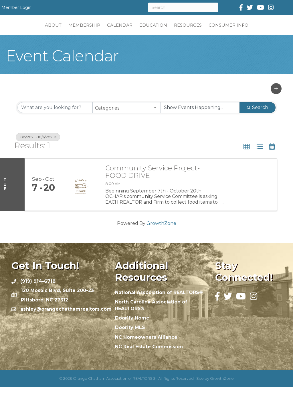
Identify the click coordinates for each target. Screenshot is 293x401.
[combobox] (126, 121)
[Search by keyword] (54, 121)
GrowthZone (161, 237)
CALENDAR (85, 31)
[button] (276, 102)
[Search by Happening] (200, 121)
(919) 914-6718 (38, 295)
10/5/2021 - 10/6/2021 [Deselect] (38, 151)
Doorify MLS (130, 341)
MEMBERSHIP (50, 31)
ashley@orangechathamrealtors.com (66, 323)
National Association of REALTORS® (159, 306)
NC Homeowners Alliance (146, 351)
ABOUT (19, 31)
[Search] (183, 7)
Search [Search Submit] (257, 121)
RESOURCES (222, 31)
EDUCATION (187, 31)
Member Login (16, 7)
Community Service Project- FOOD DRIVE (152, 186)
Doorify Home (132, 332)
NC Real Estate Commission (149, 360)
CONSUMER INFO (262, 31)
